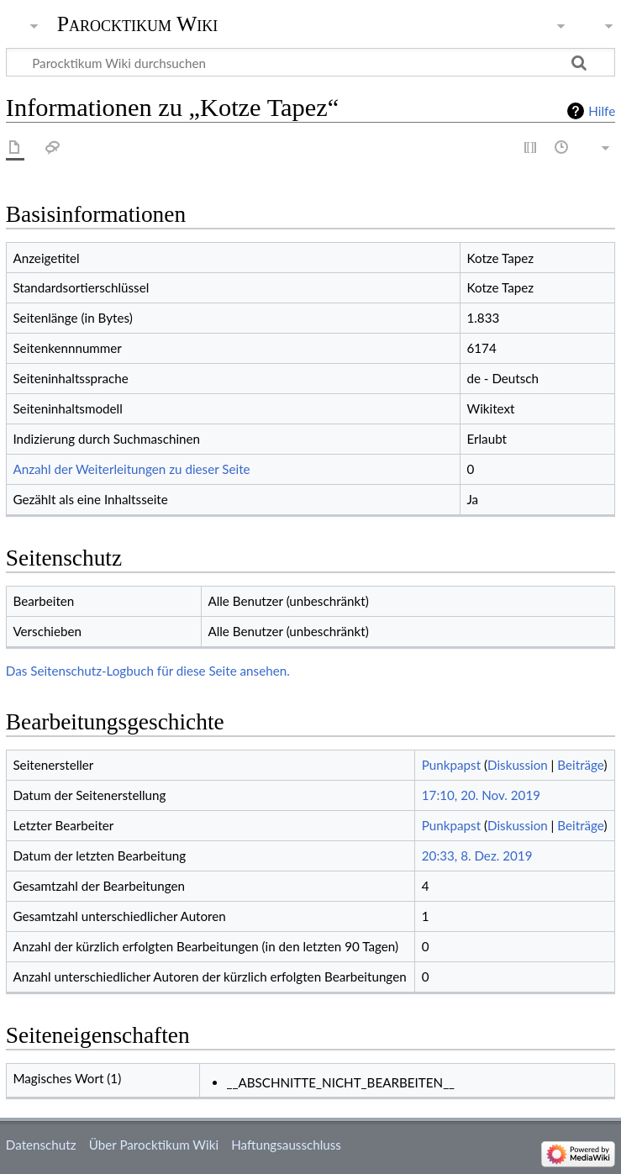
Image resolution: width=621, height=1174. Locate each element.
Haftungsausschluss (286, 1144)
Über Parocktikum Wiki (153, 1144)
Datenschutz (41, 1144)
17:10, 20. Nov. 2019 (481, 795)
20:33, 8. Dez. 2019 (477, 855)
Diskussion (517, 764)
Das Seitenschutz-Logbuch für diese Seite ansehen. (148, 670)
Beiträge (580, 764)
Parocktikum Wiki (137, 23)
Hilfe (601, 110)
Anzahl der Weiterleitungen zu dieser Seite (131, 468)
